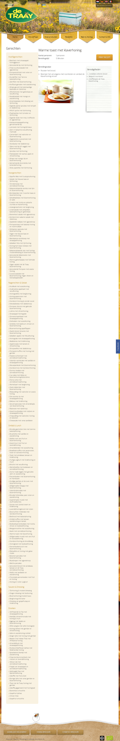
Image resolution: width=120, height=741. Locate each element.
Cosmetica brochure (70, 732)
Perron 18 (41, 739)
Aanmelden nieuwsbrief (16, 732)
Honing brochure (44, 732)
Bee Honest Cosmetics (104, 6)
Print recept (104, 57)
